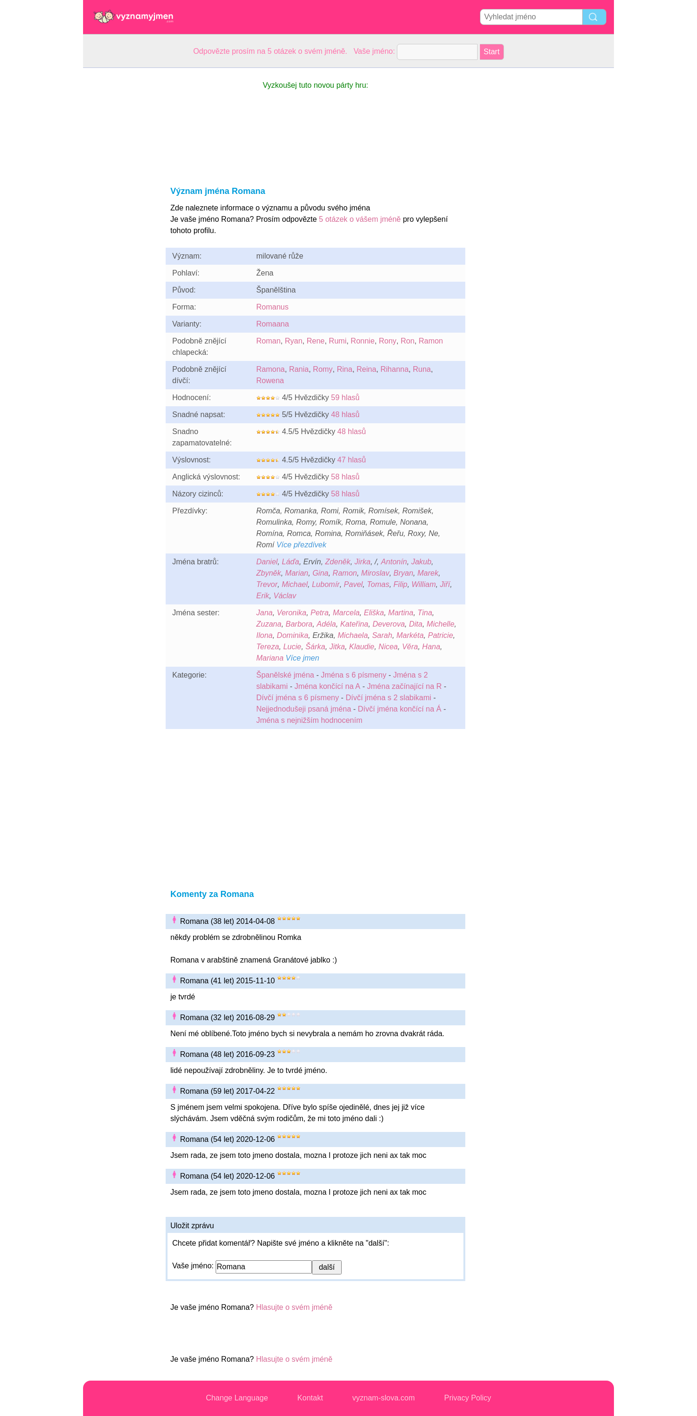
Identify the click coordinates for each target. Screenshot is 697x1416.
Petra (319, 613)
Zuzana (268, 624)
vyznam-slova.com (384, 1398)
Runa (422, 369)
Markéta (410, 635)
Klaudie (361, 647)
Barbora (299, 624)
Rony (387, 341)
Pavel (353, 584)
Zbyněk (268, 573)
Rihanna (394, 369)
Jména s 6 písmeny (353, 675)
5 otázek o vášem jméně (360, 219)
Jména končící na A (327, 686)
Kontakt (310, 1398)
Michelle (440, 624)
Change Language (237, 1398)
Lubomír (326, 584)
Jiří (445, 584)
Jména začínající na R (404, 686)
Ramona (270, 369)
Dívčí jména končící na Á (399, 709)
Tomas (378, 584)
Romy (323, 369)
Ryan (293, 341)
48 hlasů (345, 415)
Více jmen (302, 658)
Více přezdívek (302, 545)
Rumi (337, 341)
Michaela (353, 635)
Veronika (292, 613)
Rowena (270, 381)
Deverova (388, 624)
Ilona (264, 635)
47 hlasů (351, 460)
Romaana (272, 324)
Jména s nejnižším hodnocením (309, 720)
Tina (425, 613)
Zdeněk (337, 562)
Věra (410, 647)
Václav (284, 596)
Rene (316, 341)
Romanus (272, 307)
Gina (320, 573)
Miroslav (375, 573)
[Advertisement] (121, 209)
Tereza (267, 647)
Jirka (362, 562)
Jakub (421, 562)
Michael (295, 584)
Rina (345, 369)
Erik (262, 596)
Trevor (266, 584)
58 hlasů (345, 477)
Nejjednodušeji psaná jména (303, 709)
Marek (427, 573)
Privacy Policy (467, 1398)
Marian (296, 573)
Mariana (270, 658)
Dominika (293, 635)
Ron (407, 341)
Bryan (403, 573)
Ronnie (363, 341)
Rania (299, 369)
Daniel (266, 562)
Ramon (431, 341)
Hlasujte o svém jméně (294, 1307)
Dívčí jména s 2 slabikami (388, 698)
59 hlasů (345, 398)
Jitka (337, 647)
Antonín (394, 562)
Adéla (326, 624)
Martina (400, 613)
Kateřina (354, 624)
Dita (415, 624)
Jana (264, 613)
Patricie (440, 635)
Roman (268, 341)
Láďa (290, 562)
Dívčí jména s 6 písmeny (297, 698)
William (423, 584)
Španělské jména (285, 675)
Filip (400, 584)
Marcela (346, 613)
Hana (431, 647)
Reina (367, 369)
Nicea (388, 647)
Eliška (374, 613)
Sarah (382, 635)
